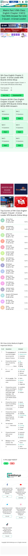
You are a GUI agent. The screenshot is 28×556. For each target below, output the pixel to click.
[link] (20, 2)
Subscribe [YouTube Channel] (20, 497)
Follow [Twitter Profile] (7, 516)
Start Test (5, 95)
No (12, 463)
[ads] (7, 189)
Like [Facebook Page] (7, 496)
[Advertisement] (14, 53)
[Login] (23, 2)
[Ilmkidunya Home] (5, 1)
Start (5, 118)
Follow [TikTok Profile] (7, 536)
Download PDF (17, 95)
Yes (6, 463)
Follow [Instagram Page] (21, 517)
